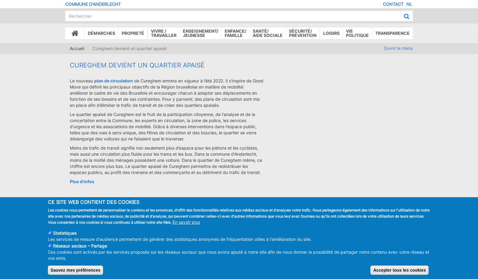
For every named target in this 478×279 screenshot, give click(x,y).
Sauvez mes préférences (75, 273)
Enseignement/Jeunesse (200, 33)
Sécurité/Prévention (302, 33)
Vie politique (357, 33)
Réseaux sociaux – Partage (80, 249)
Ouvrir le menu (398, 48)
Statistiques (65, 236)
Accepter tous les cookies (399, 273)
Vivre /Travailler (164, 33)
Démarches (101, 33)
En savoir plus (186, 225)
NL (409, 4)
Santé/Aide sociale (268, 33)
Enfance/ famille (235, 33)
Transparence (392, 33)
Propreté (133, 33)
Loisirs (331, 33)
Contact (393, 4)
